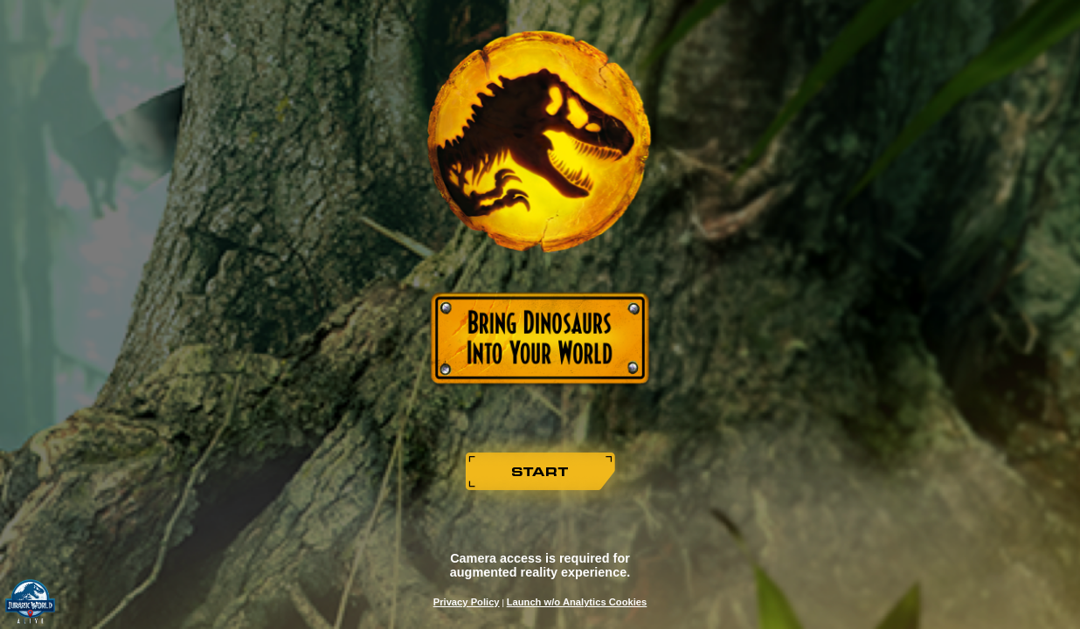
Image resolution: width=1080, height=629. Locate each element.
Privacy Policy (466, 602)
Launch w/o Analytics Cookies (577, 602)
